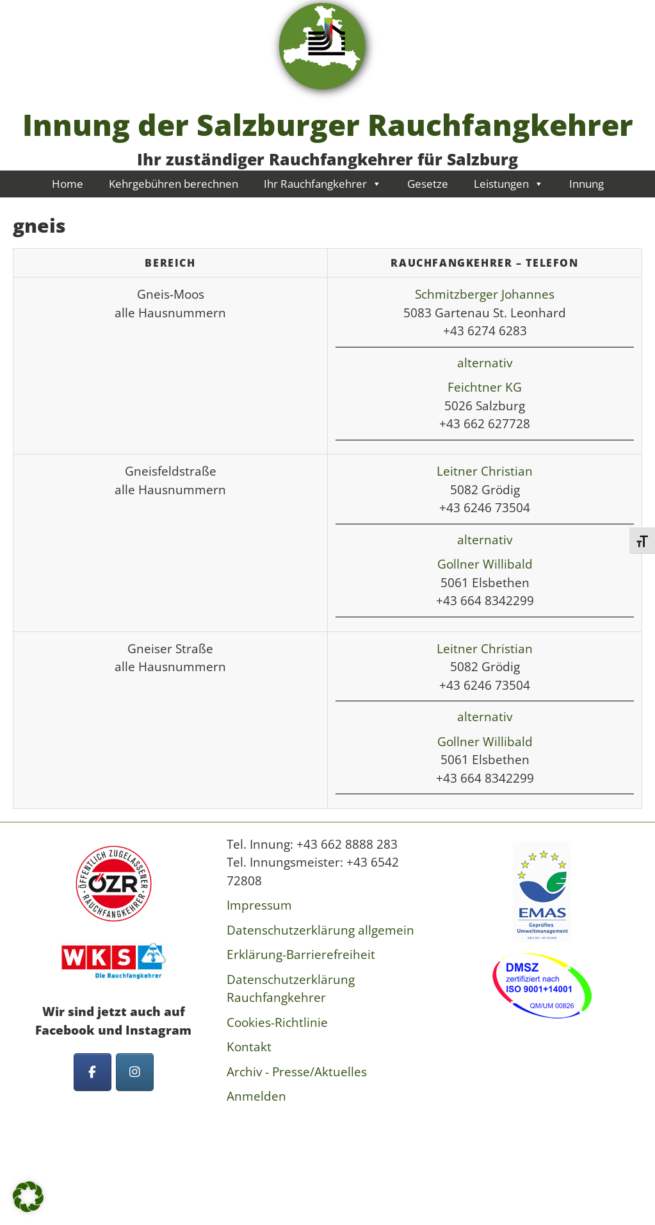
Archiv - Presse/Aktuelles (297, 1071)
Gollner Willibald (485, 564)
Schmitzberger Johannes (484, 294)
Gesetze (427, 183)
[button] (28, 1197)
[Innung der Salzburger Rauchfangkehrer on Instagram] (135, 1072)
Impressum (259, 905)
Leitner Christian (485, 471)
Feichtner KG (485, 387)
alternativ (484, 362)
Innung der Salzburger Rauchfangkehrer (327, 124)
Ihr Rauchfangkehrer (323, 183)
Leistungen (509, 183)
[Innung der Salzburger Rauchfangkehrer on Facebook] (92, 1072)
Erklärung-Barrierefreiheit (301, 954)
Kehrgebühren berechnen (173, 183)
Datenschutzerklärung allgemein (320, 930)
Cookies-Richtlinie (277, 1022)
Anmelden (256, 1096)
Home (67, 183)
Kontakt (249, 1046)
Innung (586, 183)
